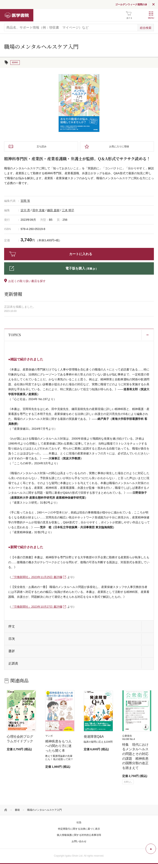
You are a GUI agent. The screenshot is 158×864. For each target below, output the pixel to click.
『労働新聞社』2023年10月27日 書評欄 (36, 606)
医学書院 (16, 15)
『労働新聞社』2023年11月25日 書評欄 (36, 577)
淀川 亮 (25, 210)
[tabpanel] (79, 103)
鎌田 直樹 (53, 210)
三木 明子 (68, 210)
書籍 (17, 809)
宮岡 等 (25, 200)
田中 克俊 (39, 210)
